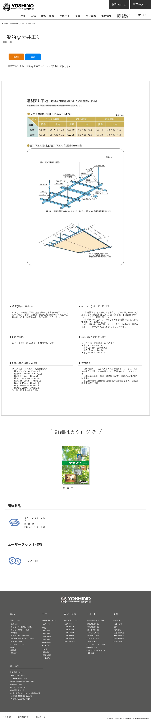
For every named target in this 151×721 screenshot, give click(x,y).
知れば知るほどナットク (96, 650)
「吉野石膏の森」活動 (19, 678)
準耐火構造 (47, 636)
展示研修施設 (119, 638)
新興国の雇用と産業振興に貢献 (22, 681)
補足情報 (90, 653)
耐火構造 (46, 633)
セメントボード (16, 641)
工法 (10, 23)
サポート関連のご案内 (95, 620)
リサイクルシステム (18, 687)
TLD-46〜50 (69, 630)
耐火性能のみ (70, 641)
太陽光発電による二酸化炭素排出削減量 (25, 693)
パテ (12, 647)
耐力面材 (14, 633)
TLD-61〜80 (69, 638)
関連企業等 (118, 641)
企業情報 (116, 620)
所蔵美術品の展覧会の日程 (21, 699)
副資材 (13, 650)
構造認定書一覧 (93, 627)
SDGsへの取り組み (18, 675)
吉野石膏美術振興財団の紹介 (21, 696)
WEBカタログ (140, 4)
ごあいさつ (118, 624)
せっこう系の (20, 630)
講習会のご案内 (93, 635)
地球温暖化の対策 (17, 690)
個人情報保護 (23, 717)
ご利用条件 (7, 717)
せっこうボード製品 (21, 627)
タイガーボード (31, 524)
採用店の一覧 (92, 647)
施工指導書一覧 (93, 630)
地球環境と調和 (16, 684)
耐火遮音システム (71, 620)
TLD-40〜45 (69, 627)
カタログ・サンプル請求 (96, 644)
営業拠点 (117, 630)
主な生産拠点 (119, 633)
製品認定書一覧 (93, 624)
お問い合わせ (119, 4)
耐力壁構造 (47, 642)
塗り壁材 (22, 638)
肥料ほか (14, 653)
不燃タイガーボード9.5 (34, 527)
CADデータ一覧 (93, 633)
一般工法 (46, 645)
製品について (15, 620)
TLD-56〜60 (69, 635)
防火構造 (46, 639)
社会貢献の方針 (16, 672)
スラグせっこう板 (17, 644)
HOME (4, 23)
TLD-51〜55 (69, 633)
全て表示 (14, 624)
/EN (144, 14)
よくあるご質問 (93, 638)
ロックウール (20, 635)
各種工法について (49, 620)
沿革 (116, 627)
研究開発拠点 (119, 635)
